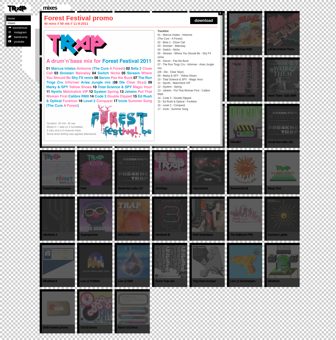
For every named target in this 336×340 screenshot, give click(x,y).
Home (11, 18)
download (204, 20)
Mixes (11, 23)
